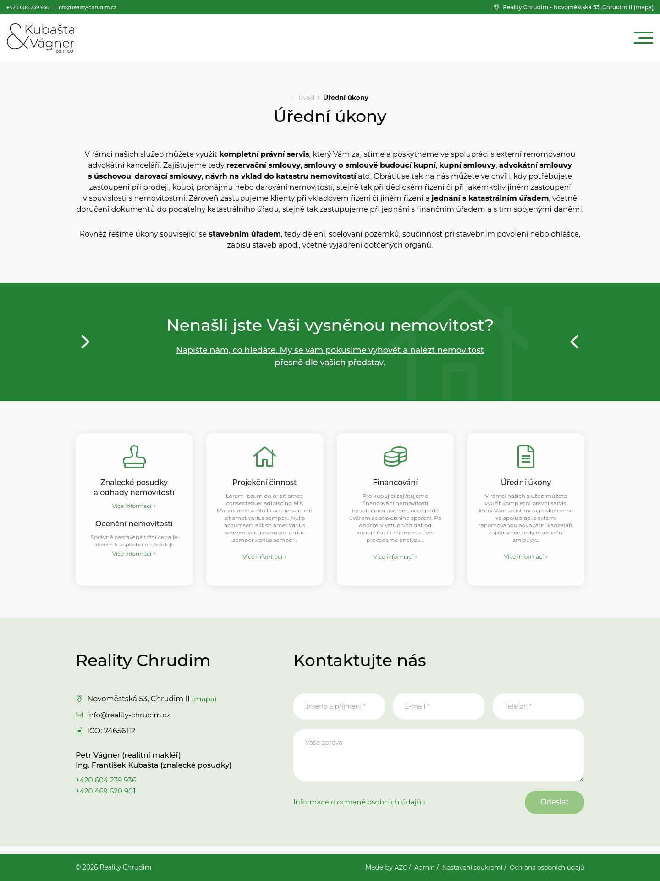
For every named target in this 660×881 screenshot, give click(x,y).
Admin (417, 868)
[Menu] (643, 38)
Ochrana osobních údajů (545, 868)
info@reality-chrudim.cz (130, 720)
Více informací (132, 507)
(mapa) (578, 7)
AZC (391, 868)
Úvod (306, 97)
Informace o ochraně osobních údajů (360, 808)
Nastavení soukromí (466, 868)
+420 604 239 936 (107, 785)
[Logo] (40, 38)
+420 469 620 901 (107, 796)
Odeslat (550, 809)
